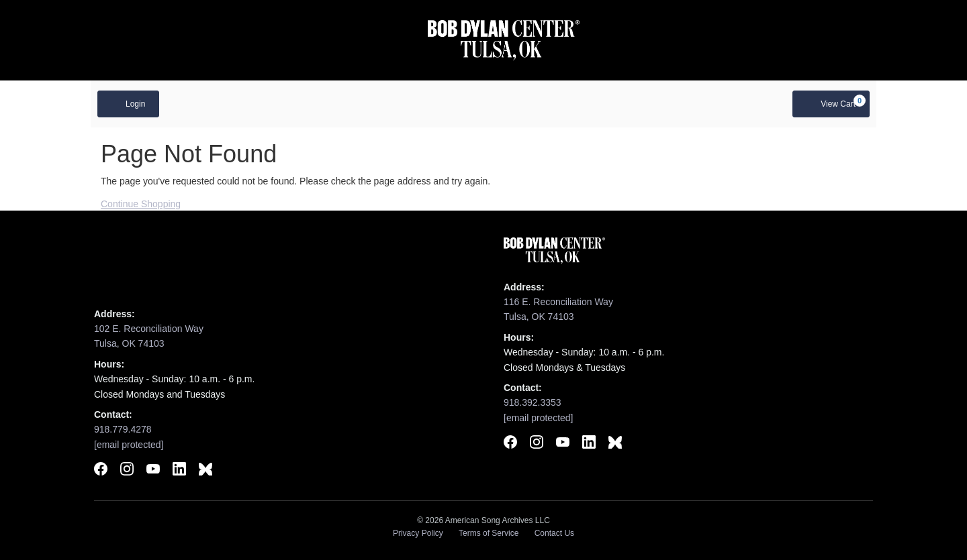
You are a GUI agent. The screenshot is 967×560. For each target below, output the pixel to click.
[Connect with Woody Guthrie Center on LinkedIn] (179, 471)
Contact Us (554, 533)
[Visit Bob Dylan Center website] (504, 40)
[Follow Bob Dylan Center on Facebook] (510, 444)
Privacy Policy (418, 533)
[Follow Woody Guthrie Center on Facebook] (100, 471)
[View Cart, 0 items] (831, 104)
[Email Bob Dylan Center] (538, 417)
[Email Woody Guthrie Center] (129, 444)
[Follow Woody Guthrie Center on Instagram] (127, 471)
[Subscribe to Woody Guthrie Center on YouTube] (153, 471)
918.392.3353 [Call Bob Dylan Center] (532, 402)
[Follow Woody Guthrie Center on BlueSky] (205, 471)
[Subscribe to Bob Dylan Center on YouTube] (562, 444)
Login (128, 103)
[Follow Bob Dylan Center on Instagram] (536, 444)
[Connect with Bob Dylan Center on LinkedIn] (589, 444)
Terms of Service (488, 533)
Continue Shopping (141, 204)
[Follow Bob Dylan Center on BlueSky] (615, 444)
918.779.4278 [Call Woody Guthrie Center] (123, 429)
